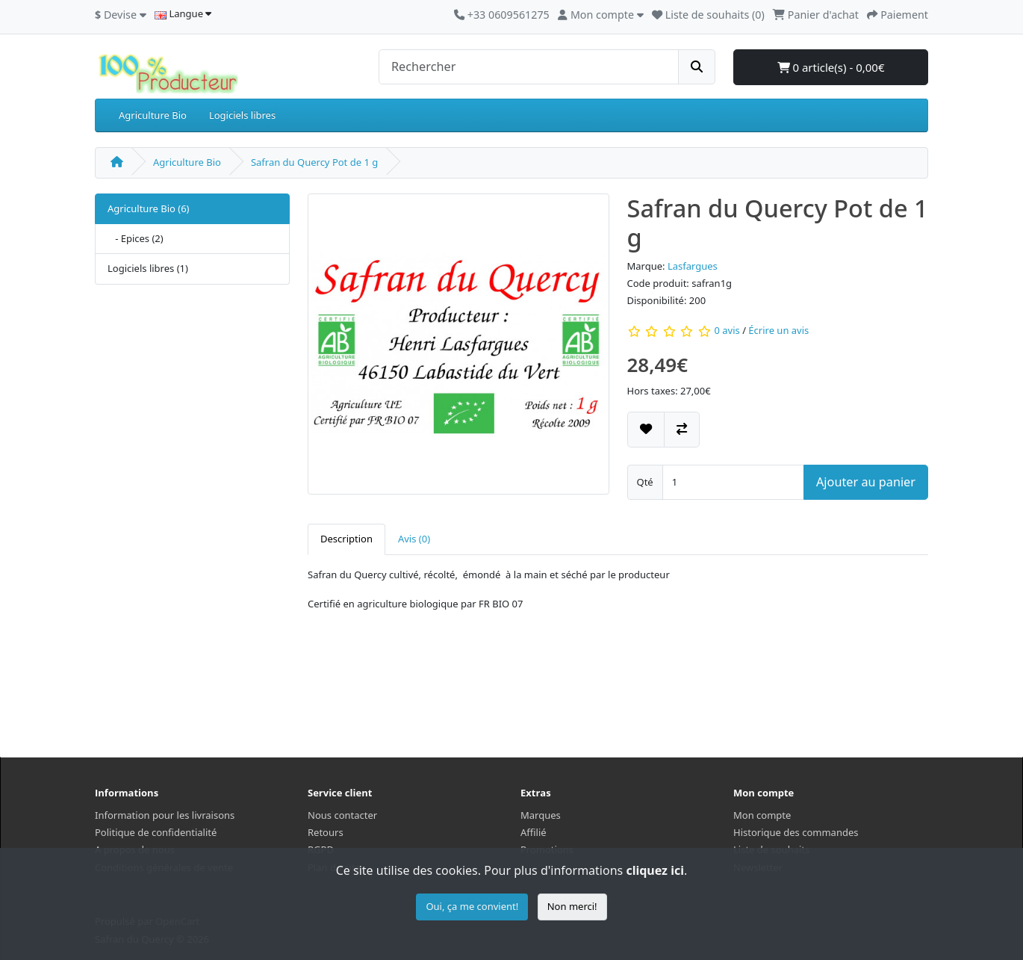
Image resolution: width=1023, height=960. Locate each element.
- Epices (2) (136, 238)
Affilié (533, 832)
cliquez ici (655, 870)
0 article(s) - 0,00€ (831, 67)
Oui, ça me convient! (472, 906)
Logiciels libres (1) (148, 268)
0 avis (726, 330)
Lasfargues (693, 266)
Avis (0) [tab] (414, 538)
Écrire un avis (778, 330)
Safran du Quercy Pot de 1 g (314, 162)
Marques (540, 815)
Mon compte (762, 815)
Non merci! (572, 906)
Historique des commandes (795, 832)
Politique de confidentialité (156, 832)
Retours (325, 832)
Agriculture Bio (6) (149, 208)
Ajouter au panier (865, 482)
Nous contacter (342, 815)
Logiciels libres (242, 115)
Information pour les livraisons (164, 815)
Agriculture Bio (153, 115)
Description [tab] (346, 538)
